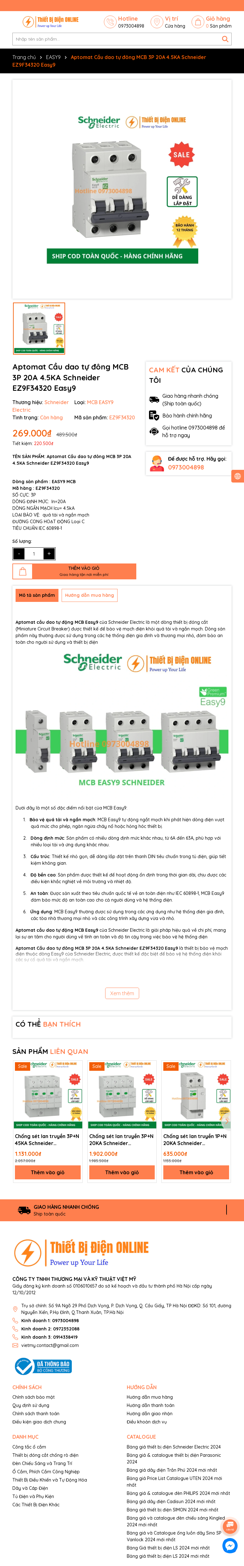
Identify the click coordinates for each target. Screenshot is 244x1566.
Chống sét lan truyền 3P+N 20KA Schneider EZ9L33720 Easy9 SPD (121, 1140)
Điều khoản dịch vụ (147, 1422)
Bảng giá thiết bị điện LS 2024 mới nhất (168, 1556)
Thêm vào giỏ (47, 1172)
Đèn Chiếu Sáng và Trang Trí (42, 1463)
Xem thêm (122, 993)
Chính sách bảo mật (33, 1397)
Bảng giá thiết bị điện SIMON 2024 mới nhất (172, 1510)
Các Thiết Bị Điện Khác (35, 1505)
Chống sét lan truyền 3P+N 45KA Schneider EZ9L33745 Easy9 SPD (47, 1140)
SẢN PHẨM (50, 1051)
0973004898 (186, 467)
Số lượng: (22, 541)
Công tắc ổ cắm (29, 1447)
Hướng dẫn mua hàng (150, 1397)
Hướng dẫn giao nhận (150, 1413)
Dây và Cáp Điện (30, 1488)
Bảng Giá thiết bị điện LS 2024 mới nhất (168, 1548)
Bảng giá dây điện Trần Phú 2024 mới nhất (172, 1470)
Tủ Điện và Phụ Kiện (33, 1496)
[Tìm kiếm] (225, 39)
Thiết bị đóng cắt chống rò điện (45, 1455)
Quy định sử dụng (30, 1405)
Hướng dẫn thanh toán (150, 1405)
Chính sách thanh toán (35, 1413)
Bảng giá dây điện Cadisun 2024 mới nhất (171, 1501)
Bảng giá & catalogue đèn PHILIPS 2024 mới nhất (178, 1493)
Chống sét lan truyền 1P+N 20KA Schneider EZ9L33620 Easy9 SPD (195, 1140)
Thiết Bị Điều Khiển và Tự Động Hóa (49, 1480)
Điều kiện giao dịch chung (39, 1422)
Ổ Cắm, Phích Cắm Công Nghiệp (46, 1472)
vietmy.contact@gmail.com (50, 1345)
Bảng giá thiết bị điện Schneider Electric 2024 (174, 1447)
